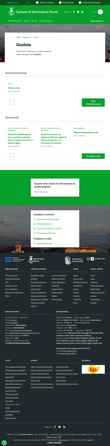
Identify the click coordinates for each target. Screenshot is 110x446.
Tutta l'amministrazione (93, 102)
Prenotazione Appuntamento (15, 380)
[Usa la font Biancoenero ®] (44, 2)
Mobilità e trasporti (58, 278)
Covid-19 (76, 296)
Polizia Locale (14, 87)
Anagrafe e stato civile (39, 282)
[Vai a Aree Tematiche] (66, 2)
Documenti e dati (93, 156)
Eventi (92, 275)
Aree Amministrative (12, 278)
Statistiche (9, 414)
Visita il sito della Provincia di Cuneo (43, 370)
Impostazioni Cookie (12, 404)
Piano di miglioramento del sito (16, 373)
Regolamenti (79, 128)
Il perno (76, 292)
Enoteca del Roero (62, 366)
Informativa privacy (12, 397)
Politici (7, 296)
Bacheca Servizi (10, 390)
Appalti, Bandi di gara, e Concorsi (18, 129)
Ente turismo (35, 380)
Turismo (54, 296)
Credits (7, 407)
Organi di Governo (11, 275)
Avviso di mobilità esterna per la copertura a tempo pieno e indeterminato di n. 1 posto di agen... (21, 139)
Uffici (10, 84)
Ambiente (34, 278)
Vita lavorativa (57, 299)
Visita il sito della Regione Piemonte (43, 366)
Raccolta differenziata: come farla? (68, 384)
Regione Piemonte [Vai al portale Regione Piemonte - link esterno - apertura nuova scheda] (12, 2)
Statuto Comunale (11, 394)
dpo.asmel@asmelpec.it (68, 353)
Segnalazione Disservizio (13, 384)
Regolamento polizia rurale (86, 132)
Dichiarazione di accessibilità (15, 370)
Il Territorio (94, 282)
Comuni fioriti (60, 377)
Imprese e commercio (59, 275)
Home (18, 37)
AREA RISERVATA (53, 442)
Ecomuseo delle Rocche (64, 370)
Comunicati (77, 299)
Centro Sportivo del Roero (40, 373)
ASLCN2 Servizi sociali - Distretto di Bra (70, 373)
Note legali (9, 401)
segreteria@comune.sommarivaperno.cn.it (25, 333)
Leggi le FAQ (9, 377)
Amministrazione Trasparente (15, 366)
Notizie (75, 275)
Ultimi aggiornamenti (12, 411)
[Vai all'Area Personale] (89, 2)
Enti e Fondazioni (11, 289)
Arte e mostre (78, 278)
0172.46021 (12, 320)
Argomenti (27, 37)
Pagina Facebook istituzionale (41, 377)
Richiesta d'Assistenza (13, 387)
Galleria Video (95, 289)
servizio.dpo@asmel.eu (69, 351)
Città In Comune (52, 437)
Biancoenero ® (63, 440)
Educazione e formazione (39, 299)
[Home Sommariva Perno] (33, 11)
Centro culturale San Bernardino (42, 387)
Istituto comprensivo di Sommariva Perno (45, 384)
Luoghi (92, 278)
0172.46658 (12, 322)
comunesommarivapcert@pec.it (21, 330)
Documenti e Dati (11, 285)
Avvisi (75, 302)
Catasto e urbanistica (38, 292)
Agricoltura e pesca (37, 275)
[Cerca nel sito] (100, 11)
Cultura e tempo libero (38, 296)
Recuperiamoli (61, 380)
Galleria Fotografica (97, 285)
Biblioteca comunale (80, 282)
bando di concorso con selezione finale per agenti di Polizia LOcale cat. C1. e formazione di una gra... (54, 139)
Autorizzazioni (36, 289)
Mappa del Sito (10, 418)
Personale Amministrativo (14, 292)
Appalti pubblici (36, 285)
